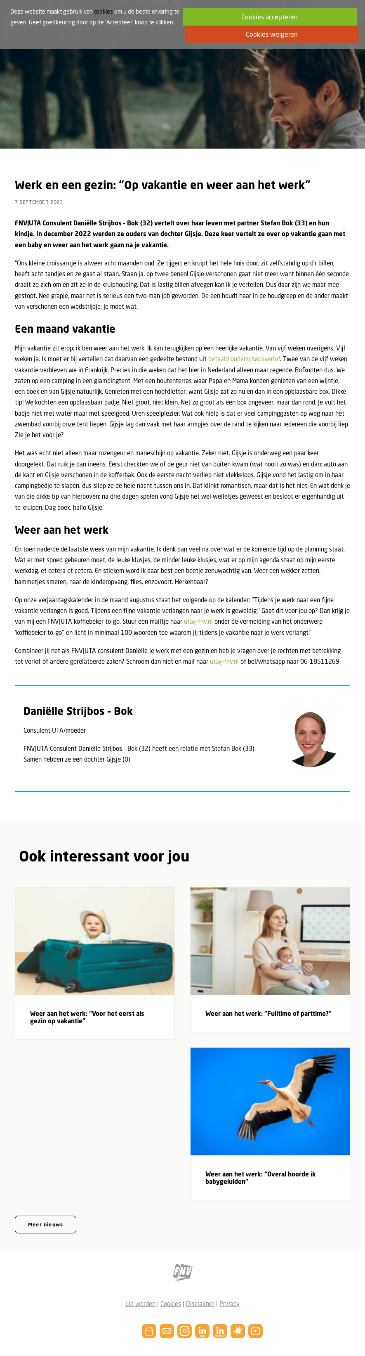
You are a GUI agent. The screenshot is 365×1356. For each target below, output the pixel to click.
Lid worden (140, 1303)
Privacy (229, 1303)
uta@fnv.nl (198, 621)
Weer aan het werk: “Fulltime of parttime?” (268, 1013)
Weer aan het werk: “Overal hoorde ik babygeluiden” (260, 1178)
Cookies (170, 1303)
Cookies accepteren (269, 16)
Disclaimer (200, 1303)
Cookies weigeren (272, 34)
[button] (94, 941)
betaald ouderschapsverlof (244, 359)
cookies (103, 11)
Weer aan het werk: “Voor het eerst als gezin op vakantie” (87, 1017)
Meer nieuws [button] (45, 1224)
